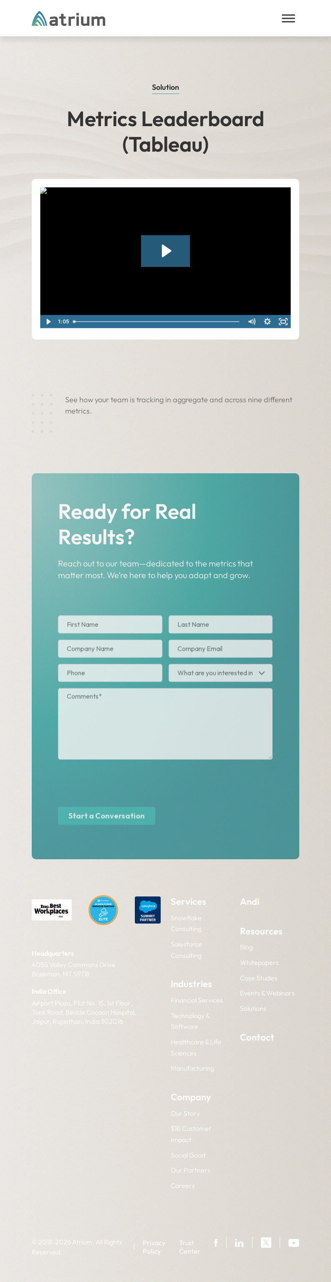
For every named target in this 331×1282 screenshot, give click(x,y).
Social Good (188, 1155)
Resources (261, 931)
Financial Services (197, 1000)
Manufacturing (192, 1068)
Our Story (185, 1113)
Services (188, 901)
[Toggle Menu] (288, 18)
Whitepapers (259, 962)
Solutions (253, 1008)
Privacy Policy (154, 1247)
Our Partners (190, 1170)
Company (191, 1097)
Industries (191, 984)
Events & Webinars (267, 993)
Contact (257, 1037)
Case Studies (259, 978)
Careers (183, 1185)
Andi (249, 901)
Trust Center (189, 1247)
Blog (246, 947)
